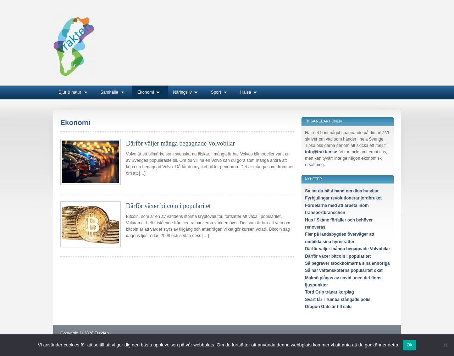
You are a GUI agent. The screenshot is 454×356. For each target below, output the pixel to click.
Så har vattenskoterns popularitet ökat (344, 270)
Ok (409, 344)
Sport (220, 92)
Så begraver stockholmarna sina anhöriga (347, 263)
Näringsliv (186, 92)
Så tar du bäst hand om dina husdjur (342, 190)
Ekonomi (149, 92)
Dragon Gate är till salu (328, 306)
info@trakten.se (321, 151)
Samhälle (113, 92)
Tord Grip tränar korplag (329, 292)
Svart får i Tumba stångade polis (338, 299)
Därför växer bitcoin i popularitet (168, 205)
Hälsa (250, 92)
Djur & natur (74, 92)
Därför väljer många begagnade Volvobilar (180, 143)
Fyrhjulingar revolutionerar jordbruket (343, 198)
